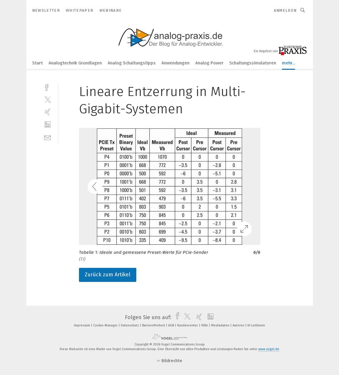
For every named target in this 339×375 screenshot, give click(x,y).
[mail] (47, 137)
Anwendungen (175, 63)
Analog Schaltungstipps (132, 63)
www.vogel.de (268, 349)
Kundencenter (188, 325)
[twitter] (47, 99)
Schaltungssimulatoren (252, 63)
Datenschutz (130, 325)
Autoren (239, 325)
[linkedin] (47, 124)
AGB (171, 325)
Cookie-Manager (105, 325)
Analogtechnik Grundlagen (75, 63)
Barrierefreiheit (154, 325)
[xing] (47, 112)
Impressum (82, 325)
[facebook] (47, 86)
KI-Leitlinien (256, 325)
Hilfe (205, 325)
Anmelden (285, 10)
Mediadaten (220, 325)
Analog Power (209, 63)
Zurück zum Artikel (107, 274)
